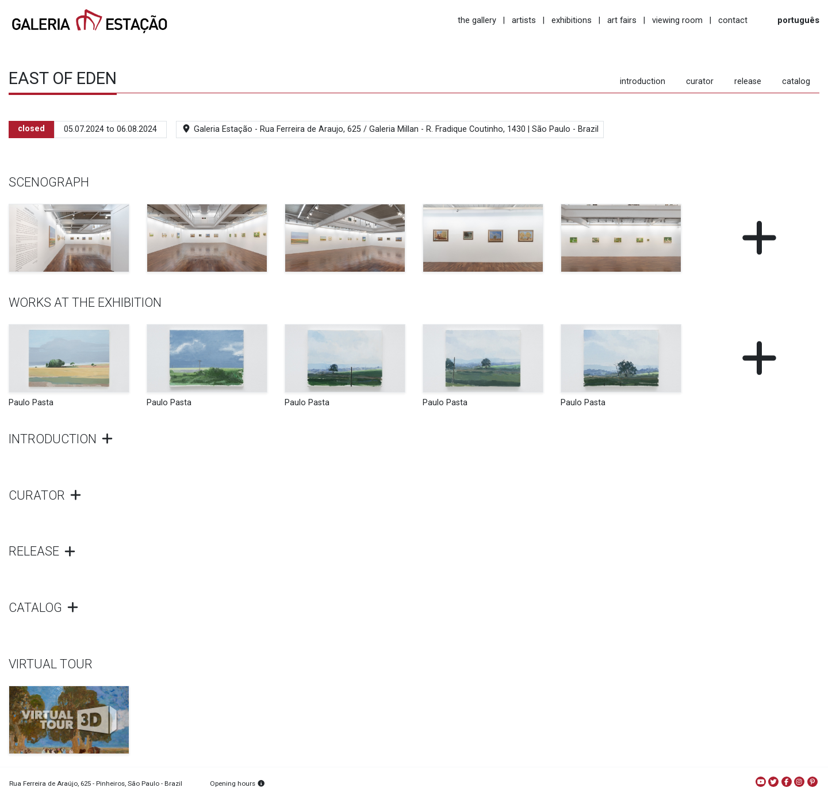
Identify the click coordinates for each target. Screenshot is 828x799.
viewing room (677, 20)
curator (700, 81)
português (798, 20)
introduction (642, 81)
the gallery (477, 20)
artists (524, 20)
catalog (796, 81)
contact (732, 20)
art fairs (622, 20)
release (747, 81)
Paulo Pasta (31, 403)
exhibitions (571, 20)
